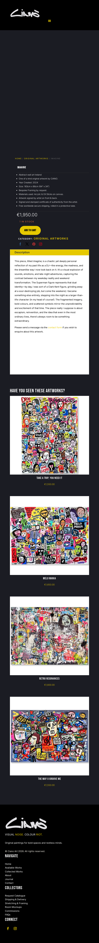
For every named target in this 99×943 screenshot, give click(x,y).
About (8, 875)
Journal (9, 879)
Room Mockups (13, 907)
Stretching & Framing (16, 903)
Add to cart (30, 230)
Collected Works (14, 871)
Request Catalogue (15, 895)
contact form (55, 327)
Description (22, 252)
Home (18, 158)
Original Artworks (36, 158)
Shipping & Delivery (15, 899)
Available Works (13, 867)
